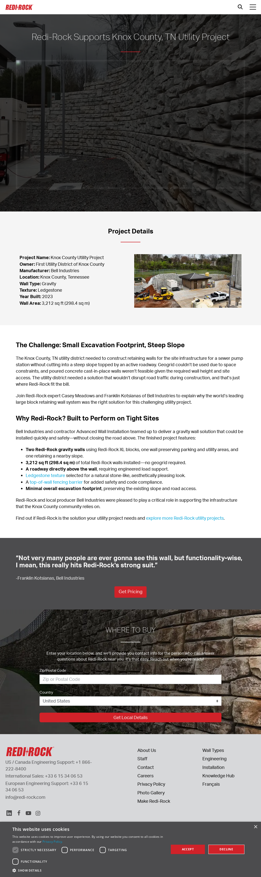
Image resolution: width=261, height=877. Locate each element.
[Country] (130, 701)
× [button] (255, 827)
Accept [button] (188, 849)
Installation (213, 767)
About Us (146, 750)
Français (211, 784)
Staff (142, 758)
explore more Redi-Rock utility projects (185, 518)
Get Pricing (130, 591)
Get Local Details (130, 717)
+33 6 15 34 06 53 (64, 776)
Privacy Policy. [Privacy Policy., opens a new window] (53, 841)
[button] (88, 870)
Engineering (214, 758)
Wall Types (213, 750)
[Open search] (240, 6)
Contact (145, 767)
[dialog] (130, 849)
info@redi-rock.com (25, 797)
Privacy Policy (151, 784)
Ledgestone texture (45, 475)
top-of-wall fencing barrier (56, 482)
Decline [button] (226, 849)
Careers (145, 775)
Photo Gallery (151, 792)
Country (46, 692)
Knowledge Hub (218, 775)
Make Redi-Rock (153, 801)
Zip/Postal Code (53, 670)
